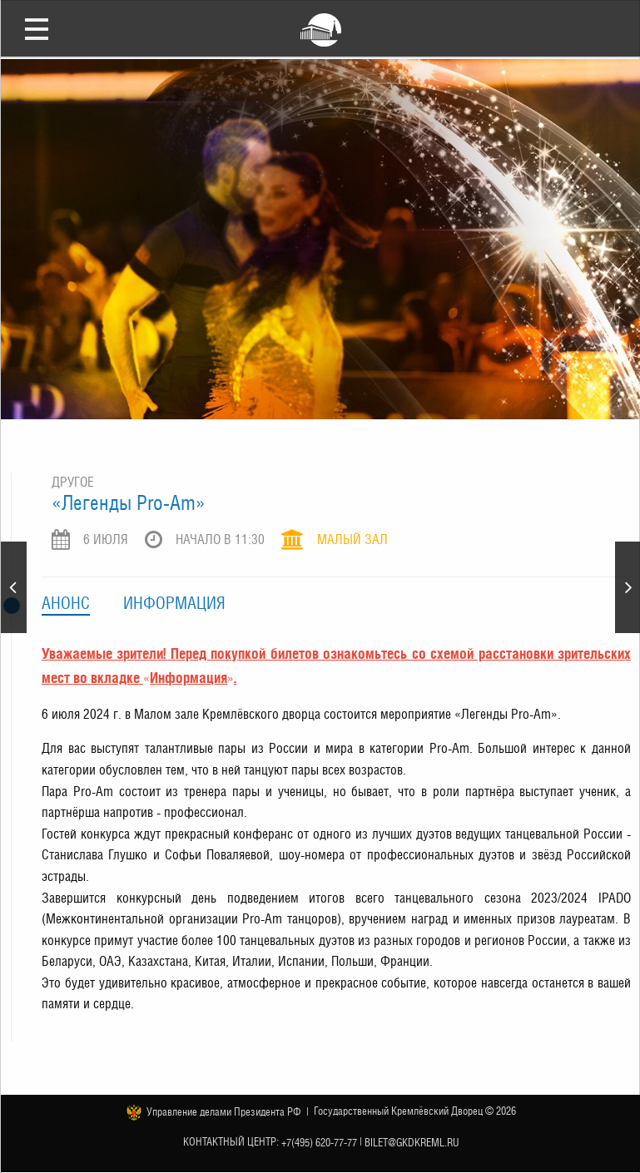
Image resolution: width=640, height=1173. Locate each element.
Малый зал (352, 539)
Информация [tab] (174, 603)
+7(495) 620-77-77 (319, 1142)
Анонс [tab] (66, 603)
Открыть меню (36, 28)
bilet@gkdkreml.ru (412, 1142)
